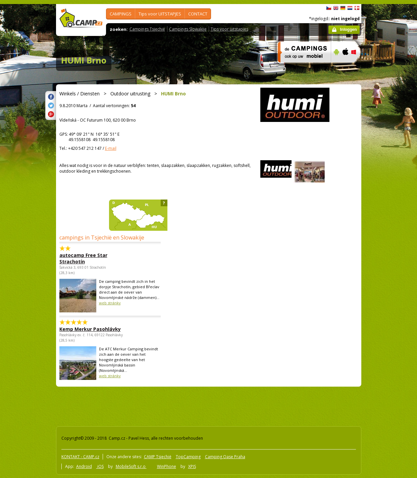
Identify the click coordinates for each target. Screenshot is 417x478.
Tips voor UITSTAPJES (160, 14)
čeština (328, 8)
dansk (357, 8)
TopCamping (188, 457)
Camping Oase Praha (225, 457)
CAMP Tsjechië (157, 457)
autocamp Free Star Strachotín (83, 258)
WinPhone (166, 466)
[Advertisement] (389, 206)
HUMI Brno (83, 60)
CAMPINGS (121, 14)
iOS (100, 466)
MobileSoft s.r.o (131, 466)
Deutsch (343, 8)
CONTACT (197, 14)
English (335, 8)
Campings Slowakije (188, 29)
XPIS (192, 466)
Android (84, 466)
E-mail (110, 148)
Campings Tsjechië (147, 29)
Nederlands (350, 8)
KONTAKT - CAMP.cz (80, 457)
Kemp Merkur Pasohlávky (90, 329)
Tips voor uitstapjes (229, 29)
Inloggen (348, 29)
